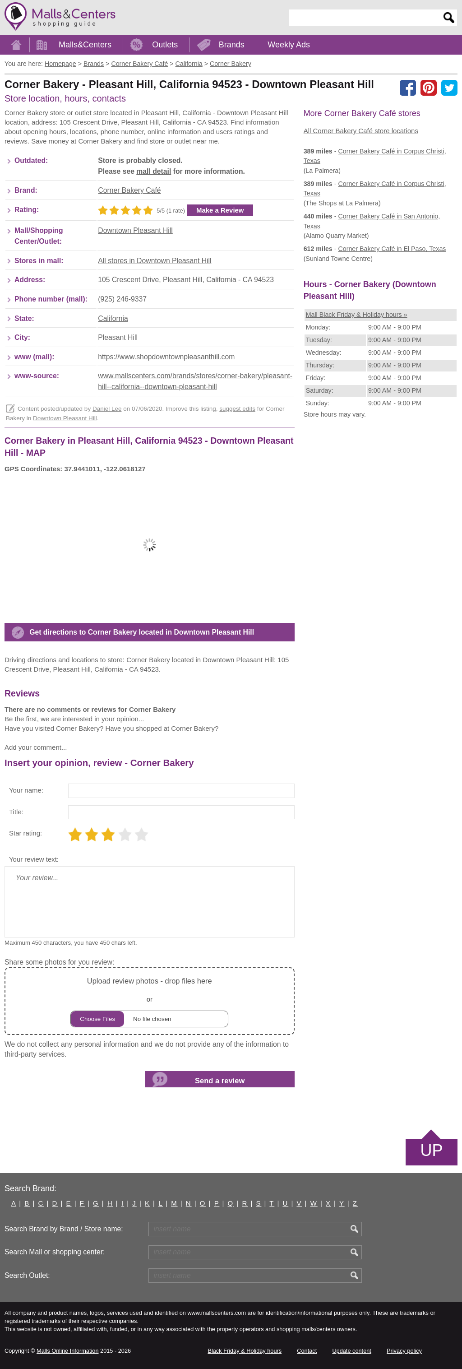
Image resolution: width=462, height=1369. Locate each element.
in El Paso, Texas (392, 248)
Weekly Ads (289, 44)
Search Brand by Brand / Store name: (64, 1229)
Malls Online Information (67, 1350)
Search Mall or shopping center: (55, 1252)
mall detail (153, 171)
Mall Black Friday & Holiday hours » (356, 314)
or (149, 1001)
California (113, 318)
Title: (16, 812)
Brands (232, 44)
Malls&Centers (85, 44)
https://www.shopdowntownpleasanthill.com (166, 357)
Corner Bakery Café (129, 190)
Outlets (165, 44)
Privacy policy (404, 1350)
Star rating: (25, 833)
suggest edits (237, 408)
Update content (351, 1350)
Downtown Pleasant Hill (135, 230)
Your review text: (34, 859)
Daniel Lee (107, 408)
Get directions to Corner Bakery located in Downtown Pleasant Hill (141, 632)
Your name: (26, 790)
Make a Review (220, 210)
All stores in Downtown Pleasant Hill (154, 261)
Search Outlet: (27, 1275)
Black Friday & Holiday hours (245, 1350)
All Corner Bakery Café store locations (361, 131)
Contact (307, 1350)
